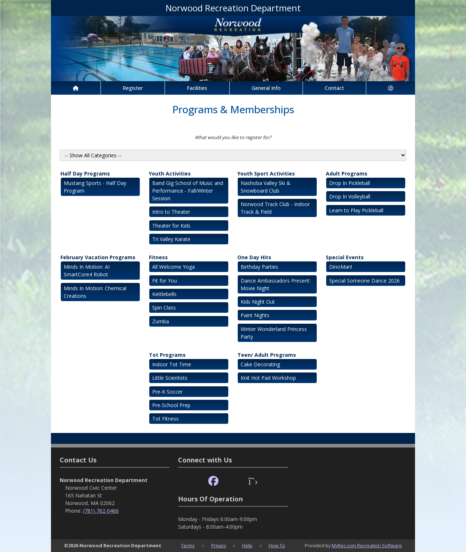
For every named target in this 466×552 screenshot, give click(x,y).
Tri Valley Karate (171, 239)
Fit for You (164, 280)
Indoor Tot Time (171, 364)
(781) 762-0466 (101, 510)
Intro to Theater (171, 211)
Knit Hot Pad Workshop (268, 377)
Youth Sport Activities (266, 173)
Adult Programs (346, 173)
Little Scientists (169, 377)
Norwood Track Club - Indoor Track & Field (275, 208)
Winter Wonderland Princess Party (274, 333)
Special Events (345, 257)
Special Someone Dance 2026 (364, 280)
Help (247, 545)
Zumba (160, 321)
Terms (188, 545)
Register (133, 87)
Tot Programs (167, 354)
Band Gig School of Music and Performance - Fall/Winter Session (187, 191)
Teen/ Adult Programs (266, 354)
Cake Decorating (260, 364)
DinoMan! (340, 266)
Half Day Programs (85, 173)
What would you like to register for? (233, 137)
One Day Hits (254, 257)
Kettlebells (164, 294)
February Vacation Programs (97, 257)
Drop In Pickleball (349, 183)
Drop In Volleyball (349, 196)
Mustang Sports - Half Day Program (95, 187)
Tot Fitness (165, 418)
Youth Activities (170, 173)
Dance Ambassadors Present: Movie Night (276, 284)
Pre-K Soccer (167, 391)
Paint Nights (255, 315)
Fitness (158, 257)
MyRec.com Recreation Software (367, 545)
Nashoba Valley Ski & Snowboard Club (266, 187)
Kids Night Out (258, 301)
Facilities (197, 87)
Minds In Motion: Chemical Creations (95, 292)
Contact (334, 87)
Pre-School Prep (171, 405)
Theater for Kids (171, 225)
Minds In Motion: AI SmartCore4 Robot (87, 270)
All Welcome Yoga (173, 266)
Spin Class (164, 307)
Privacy (218, 545)
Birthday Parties (259, 266)
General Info (266, 87)
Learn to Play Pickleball (356, 210)
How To (277, 545)
